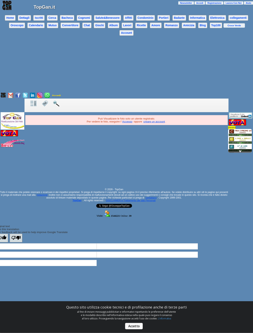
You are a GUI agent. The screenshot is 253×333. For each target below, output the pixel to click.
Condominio (146, 17)
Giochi (99, 25)
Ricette (141, 25)
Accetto (134, 326)
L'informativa (164, 318)
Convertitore (70, 25)
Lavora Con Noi (234, 3)
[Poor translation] (16, 238)
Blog (203, 25)
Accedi (199, 3)
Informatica (197, 17)
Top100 (216, 25)
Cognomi (84, 17)
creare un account (154, 121)
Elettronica (217, 17)
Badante (179, 17)
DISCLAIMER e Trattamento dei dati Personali (131, 200)
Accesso (127, 121)
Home (10, 17)
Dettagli (24, 17)
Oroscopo (16, 25)
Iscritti (39, 17)
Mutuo (52, 25)
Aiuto (248, 3)
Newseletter (186, 3)
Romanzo (171, 25)
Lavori (127, 25)
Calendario (36, 25)
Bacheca (67, 17)
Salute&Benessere (107, 17)
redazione (42, 195)
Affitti (128, 17)
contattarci (151, 197)
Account (126, 32)
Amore (155, 25)
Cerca (52, 17)
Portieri (164, 17)
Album (113, 25)
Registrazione (214, 3)
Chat (87, 25)
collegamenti (238, 17)
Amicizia (188, 25)
